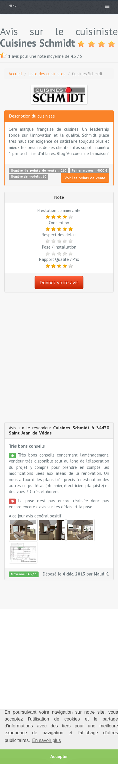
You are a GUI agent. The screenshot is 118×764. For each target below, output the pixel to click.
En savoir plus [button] (46, 740)
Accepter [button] (59, 756)
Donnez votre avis (59, 282)
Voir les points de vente (85, 177)
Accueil (15, 73)
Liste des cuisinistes (47, 73)
